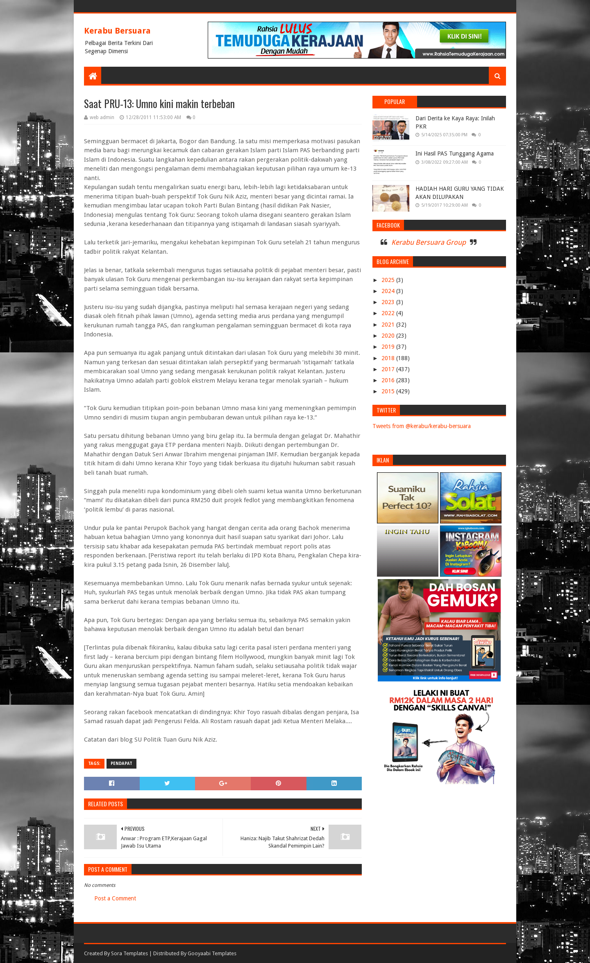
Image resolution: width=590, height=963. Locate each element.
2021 (388, 324)
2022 (388, 313)
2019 (388, 346)
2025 (388, 280)
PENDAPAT (121, 763)
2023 (388, 302)
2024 (388, 291)
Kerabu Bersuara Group (428, 242)
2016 (388, 380)
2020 (388, 335)
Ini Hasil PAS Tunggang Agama (454, 153)
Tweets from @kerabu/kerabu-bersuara (421, 426)
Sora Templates (129, 953)
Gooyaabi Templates (212, 953)
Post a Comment (115, 898)
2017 (388, 369)
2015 (388, 391)
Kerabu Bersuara (117, 31)
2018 (388, 358)
